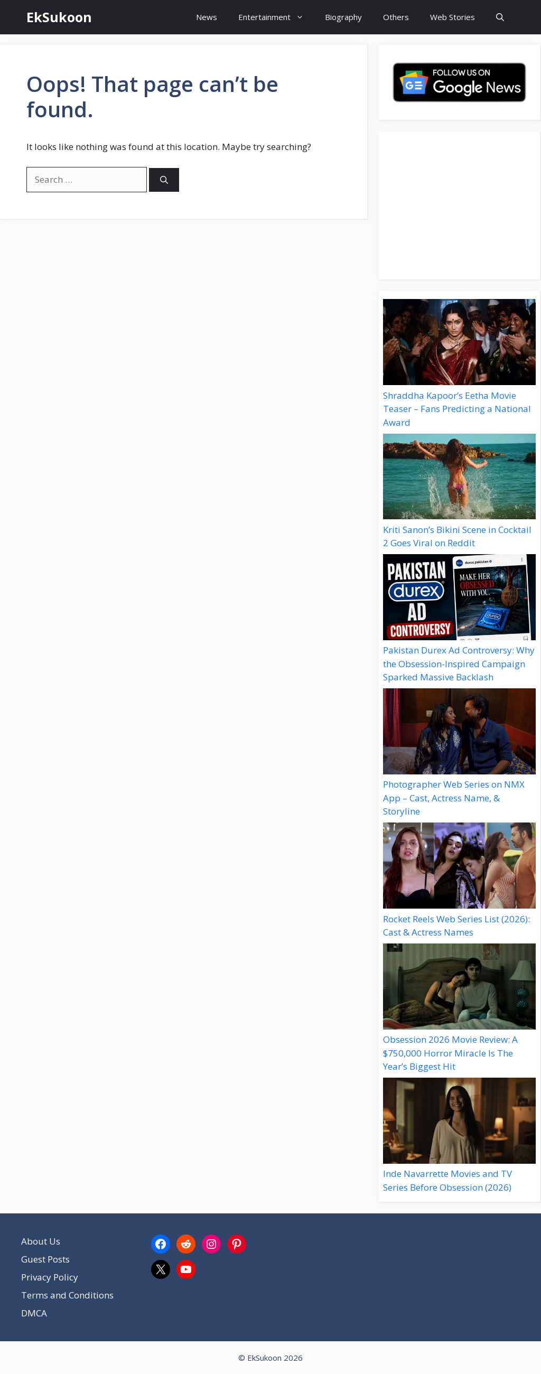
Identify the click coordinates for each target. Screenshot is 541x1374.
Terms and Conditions (67, 1295)
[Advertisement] (459, 205)
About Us (40, 1241)
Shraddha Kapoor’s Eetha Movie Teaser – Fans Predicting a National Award (457, 408)
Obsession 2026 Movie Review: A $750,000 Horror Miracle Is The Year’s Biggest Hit (450, 1052)
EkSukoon (59, 17)
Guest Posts (45, 1259)
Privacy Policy (49, 1277)
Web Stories (452, 17)
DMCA (34, 1313)
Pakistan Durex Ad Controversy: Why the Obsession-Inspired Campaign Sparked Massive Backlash (459, 663)
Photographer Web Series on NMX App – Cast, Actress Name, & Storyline (454, 797)
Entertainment (276, 17)
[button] (500, 17)
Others (396, 17)
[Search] (164, 180)
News (206, 17)
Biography (343, 17)
